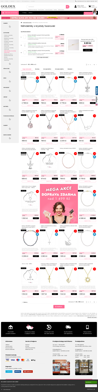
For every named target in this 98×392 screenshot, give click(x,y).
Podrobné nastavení (91, 385)
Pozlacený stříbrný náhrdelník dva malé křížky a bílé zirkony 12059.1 (49, 264)
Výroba (18, 1)
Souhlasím (88, 382)
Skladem (70, 69)
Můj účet (80, 6)
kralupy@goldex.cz (57, 349)
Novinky (37, 69)
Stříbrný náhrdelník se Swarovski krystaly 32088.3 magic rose (29, 111)
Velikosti (30, 12)
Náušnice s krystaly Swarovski (8, 39)
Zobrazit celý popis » (92, 317)
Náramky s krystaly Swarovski (8, 45)
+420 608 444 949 (64, 351)
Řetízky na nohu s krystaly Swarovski (8, 54)
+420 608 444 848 (87, 351)
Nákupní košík (94, 7)
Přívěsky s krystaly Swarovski (8, 42)
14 (94, 64)
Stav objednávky (25, 1)
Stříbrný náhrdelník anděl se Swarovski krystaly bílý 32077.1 (86, 73)
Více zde (87, 50)
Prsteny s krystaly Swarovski (8, 36)
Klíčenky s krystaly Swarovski (8, 59)
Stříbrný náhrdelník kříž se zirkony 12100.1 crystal (48, 226)
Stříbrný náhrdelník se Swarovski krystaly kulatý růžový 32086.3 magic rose (48, 112)
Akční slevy (89, 13)
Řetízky (5, 57)
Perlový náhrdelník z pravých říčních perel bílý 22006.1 (85, 226)
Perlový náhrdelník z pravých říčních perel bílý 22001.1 (67, 73)
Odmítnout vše (91, 389)
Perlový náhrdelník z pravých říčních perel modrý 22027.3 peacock (28, 227)
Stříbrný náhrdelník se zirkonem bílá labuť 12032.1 (68, 226)
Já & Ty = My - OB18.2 (27, 263)
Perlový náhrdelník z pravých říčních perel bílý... (39, 50)
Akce (2, 1)
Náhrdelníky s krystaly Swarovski (10, 51)
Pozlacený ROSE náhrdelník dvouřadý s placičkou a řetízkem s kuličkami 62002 (68, 112)
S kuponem (57, 36)
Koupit (36, 103)
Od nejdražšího (47, 69)
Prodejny (25, 12)
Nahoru (24, 302)
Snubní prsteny (41, 9)
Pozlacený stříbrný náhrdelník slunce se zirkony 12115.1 (86, 264)
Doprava (12, 1)
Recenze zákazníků (10, 349)
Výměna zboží (9, 346)
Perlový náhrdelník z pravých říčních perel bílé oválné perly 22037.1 (29, 74)
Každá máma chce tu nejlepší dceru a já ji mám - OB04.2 (29, 187)
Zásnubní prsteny (49, 9)
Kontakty (33, 1)
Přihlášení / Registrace (81, 7)
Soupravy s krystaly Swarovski (9, 48)
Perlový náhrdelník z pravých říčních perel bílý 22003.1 (85, 187)
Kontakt (27, 346)
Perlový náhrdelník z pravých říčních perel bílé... (39, 35)
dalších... (59, 307)
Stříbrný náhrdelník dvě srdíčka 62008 (86, 111)
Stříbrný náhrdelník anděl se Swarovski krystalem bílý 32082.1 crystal (48, 74)
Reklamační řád (29, 349)
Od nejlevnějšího (59, 69)
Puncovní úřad (9, 348)
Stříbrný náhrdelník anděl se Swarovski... (37, 43)
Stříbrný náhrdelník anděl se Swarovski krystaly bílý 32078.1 (29, 149)
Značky (6, 1)
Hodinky (55, 9)
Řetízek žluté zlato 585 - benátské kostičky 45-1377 (88, 40)
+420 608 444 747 (79, 1)
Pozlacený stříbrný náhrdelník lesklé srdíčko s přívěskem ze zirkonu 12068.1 (68, 265)
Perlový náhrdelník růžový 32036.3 (68, 148)
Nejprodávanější (27, 69)
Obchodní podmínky (30, 348)
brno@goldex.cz (79, 349)
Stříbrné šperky (61, 9)
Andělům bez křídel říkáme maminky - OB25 (47, 149)
